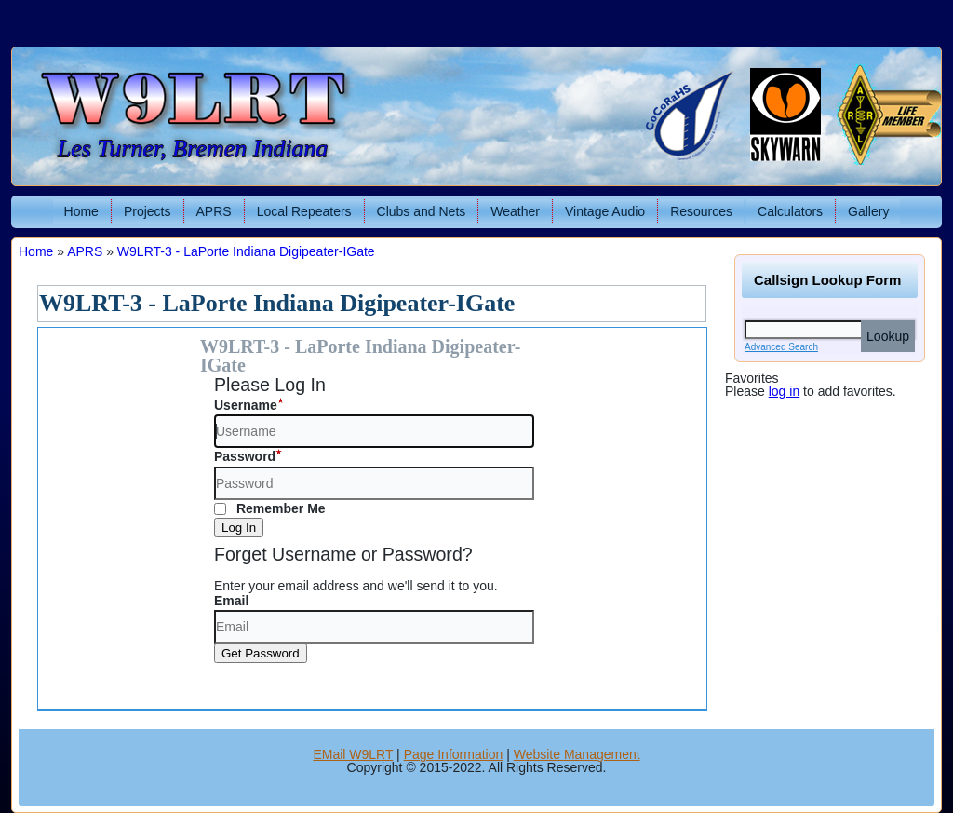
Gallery (868, 211)
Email (231, 600)
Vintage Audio (605, 211)
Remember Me (270, 508)
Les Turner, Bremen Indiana (193, 148)
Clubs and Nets (421, 211)
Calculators (790, 211)
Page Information (453, 754)
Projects (147, 211)
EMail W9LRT (353, 754)
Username (245, 405)
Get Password (260, 653)
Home (81, 211)
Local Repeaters (304, 211)
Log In (238, 528)
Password (244, 456)
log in (784, 391)
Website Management (577, 754)
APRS (214, 211)
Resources (701, 211)
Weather (515, 211)
